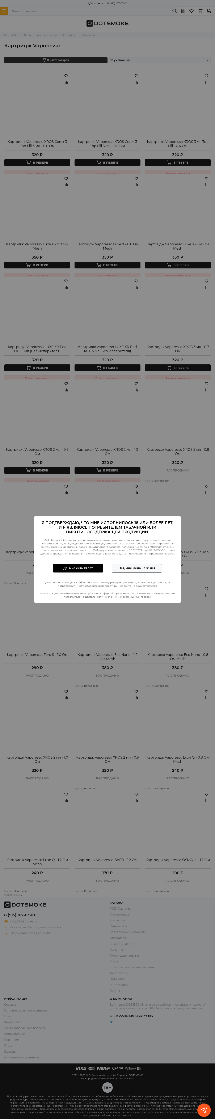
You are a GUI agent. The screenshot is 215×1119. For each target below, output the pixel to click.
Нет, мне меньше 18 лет (136, 568)
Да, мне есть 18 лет (78, 568)
